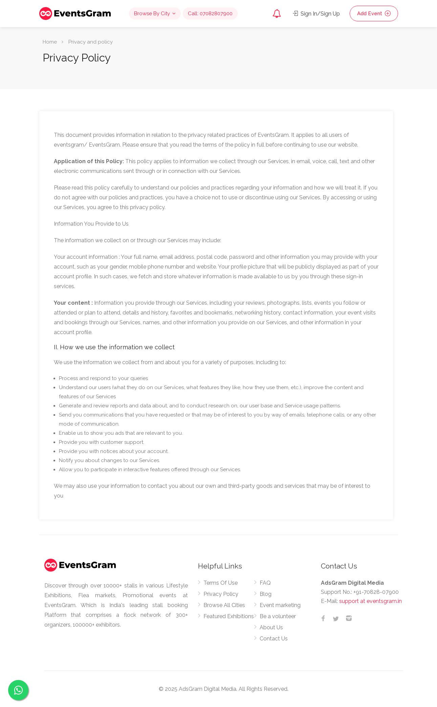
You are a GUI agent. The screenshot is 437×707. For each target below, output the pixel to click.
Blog (265, 594)
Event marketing (280, 605)
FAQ (265, 583)
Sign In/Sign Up (316, 13)
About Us (271, 627)
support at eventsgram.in (370, 601)
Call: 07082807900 (210, 13)
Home (50, 42)
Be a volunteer (278, 616)
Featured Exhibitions (228, 616)
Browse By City (152, 13)
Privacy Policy (220, 594)
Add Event (374, 13)
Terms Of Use (220, 583)
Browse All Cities (224, 605)
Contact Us (274, 638)
